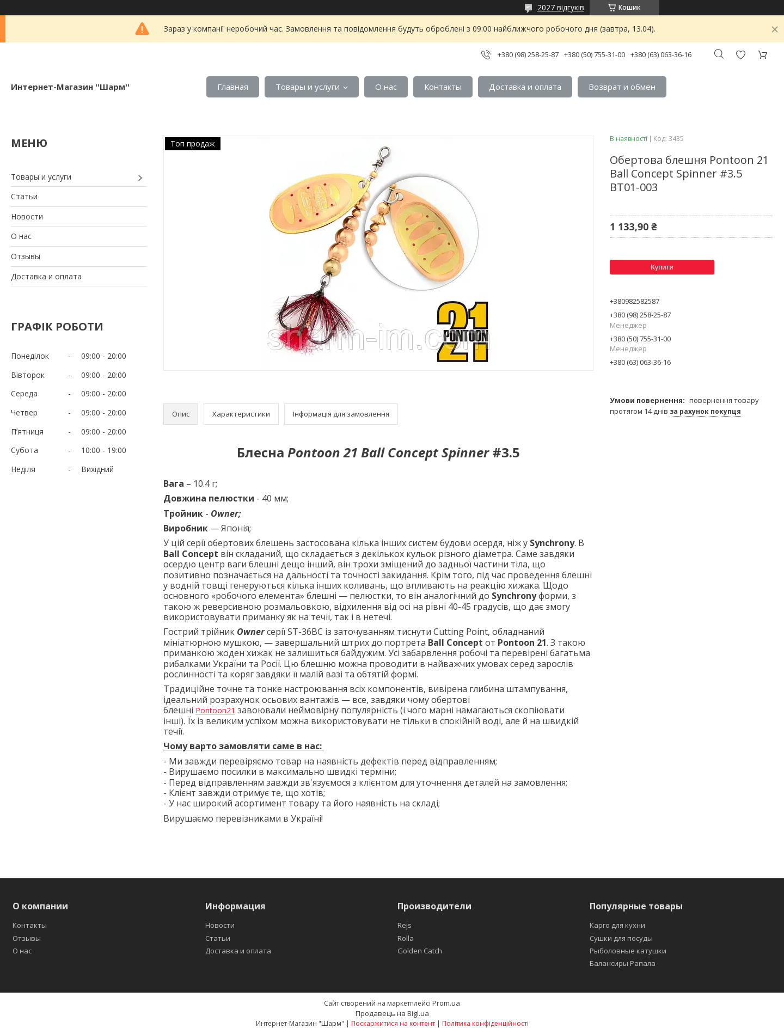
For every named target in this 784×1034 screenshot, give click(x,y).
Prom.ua (446, 1003)
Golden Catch (419, 951)
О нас (386, 86)
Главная (232, 86)
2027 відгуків (560, 7)
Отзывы (25, 256)
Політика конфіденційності (485, 1023)
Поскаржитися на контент (393, 1023)
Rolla (405, 938)
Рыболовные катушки (628, 951)
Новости (27, 216)
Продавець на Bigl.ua (392, 1013)
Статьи (24, 196)
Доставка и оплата (525, 86)
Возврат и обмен (622, 86)
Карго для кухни (617, 925)
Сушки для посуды (621, 938)
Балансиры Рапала (623, 963)
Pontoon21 (215, 710)
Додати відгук (740, 54)
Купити (662, 267)
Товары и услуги (307, 86)
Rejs (404, 925)
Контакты (443, 86)
